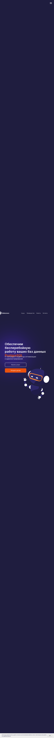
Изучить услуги (15, 32)
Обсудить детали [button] (16, 37)
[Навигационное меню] (51, 3)
